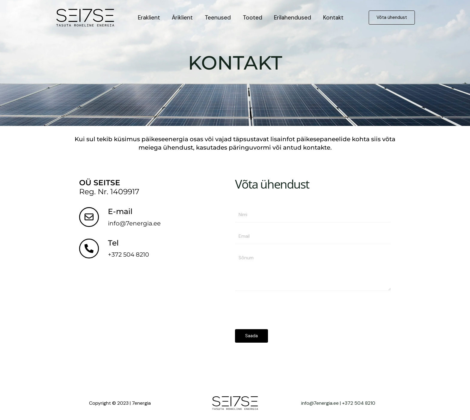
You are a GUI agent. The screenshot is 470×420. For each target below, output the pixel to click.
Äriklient (181, 17)
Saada (251, 336)
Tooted (250, 17)
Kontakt (330, 17)
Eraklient (149, 17)
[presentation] (280, 308)
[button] (392, 17)
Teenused (217, 17)
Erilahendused (290, 17)
